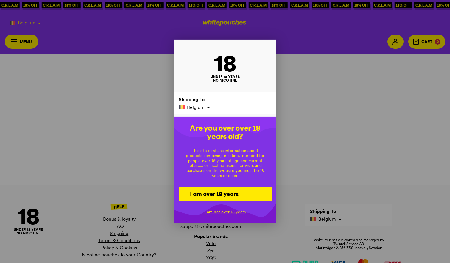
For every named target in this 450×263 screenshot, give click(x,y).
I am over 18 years (214, 194)
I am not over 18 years (225, 212)
